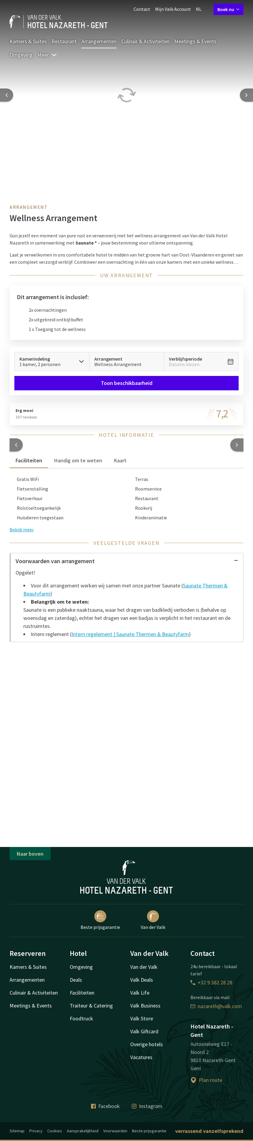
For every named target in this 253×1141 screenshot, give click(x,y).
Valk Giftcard (144, 1031)
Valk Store (141, 1018)
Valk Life (139, 992)
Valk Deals (141, 979)
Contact (142, 9)
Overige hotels (146, 1044)
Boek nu (228, 9)
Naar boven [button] (30, 853)
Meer (47, 54)
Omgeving (21, 54)
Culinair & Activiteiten (145, 41)
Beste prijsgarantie (100, 920)
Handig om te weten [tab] (78, 460)
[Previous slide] (6, 95)
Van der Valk (153, 920)
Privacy (36, 1130)
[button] (16, 445)
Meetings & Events (195, 41)
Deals (76, 979)
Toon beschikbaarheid (126, 383)
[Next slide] (246, 95)
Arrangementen (98, 41)
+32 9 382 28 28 (211, 982)
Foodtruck (81, 1018)
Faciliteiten (82, 992)
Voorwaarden (115, 1130)
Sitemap (17, 1130)
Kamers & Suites (28, 41)
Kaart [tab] (120, 460)
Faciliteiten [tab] (29, 460)
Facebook (105, 1106)
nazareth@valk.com (216, 1006)
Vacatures (141, 1057)
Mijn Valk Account (173, 9)
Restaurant (64, 41)
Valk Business (145, 1005)
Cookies (54, 1130)
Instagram (147, 1106)
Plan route (206, 1079)
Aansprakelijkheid (83, 1130)
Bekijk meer (22, 530)
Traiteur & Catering (91, 1005)
